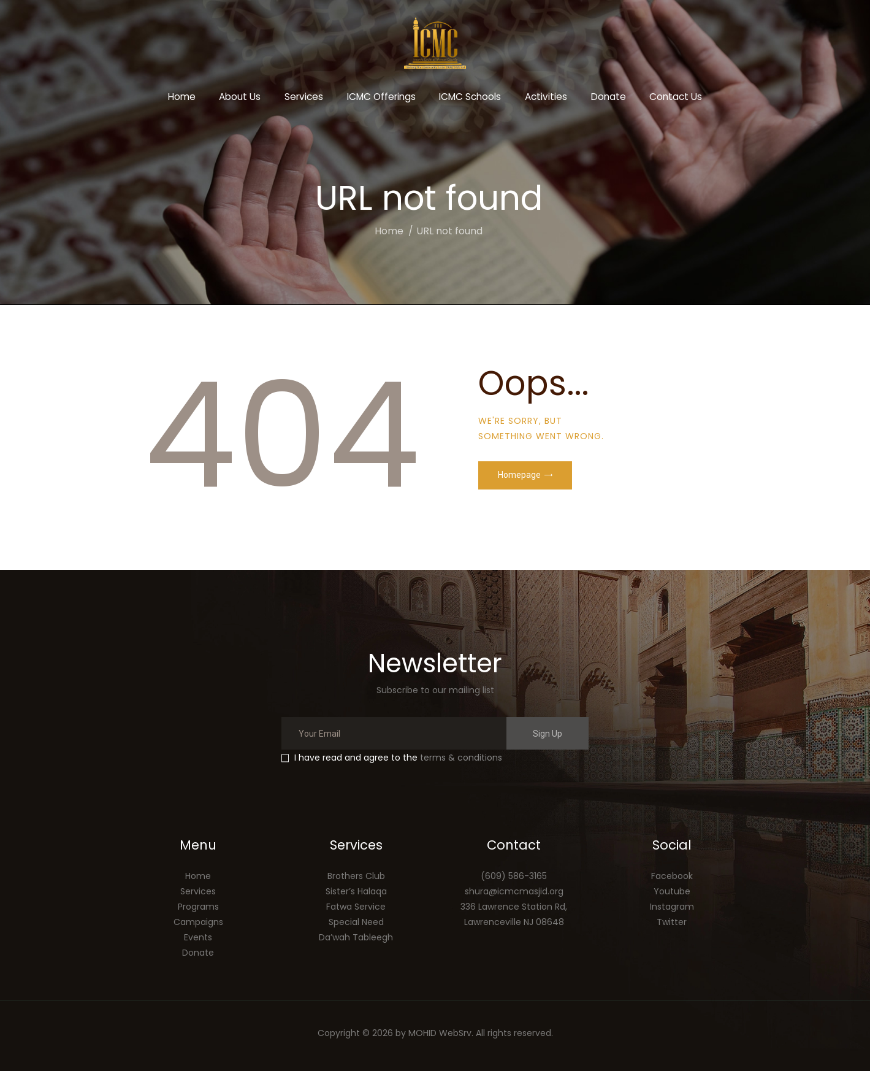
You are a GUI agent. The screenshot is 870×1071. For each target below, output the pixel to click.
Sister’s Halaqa (356, 891)
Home (389, 231)
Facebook (672, 876)
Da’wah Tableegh (356, 937)
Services (198, 891)
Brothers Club (356, 876)
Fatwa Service (356, 906)
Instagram (672, 906)
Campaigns (198, 922)
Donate (198, 952)
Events (198, 937)
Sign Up (547, 734)
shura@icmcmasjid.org (514, 891)
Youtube (672, 891)
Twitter (672, 922)
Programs (198, 906)
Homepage (519, 475)
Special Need (356, 922)
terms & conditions (461, 757)
